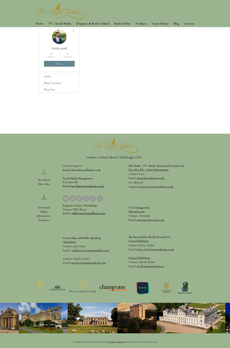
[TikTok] (73, 198)
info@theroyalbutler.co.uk (86, 170)
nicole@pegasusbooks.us (150, 266)
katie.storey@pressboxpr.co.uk (156, 186)
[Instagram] (86, 198)
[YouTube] (66, 198)
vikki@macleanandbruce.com (88, 213)
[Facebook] (93, 198)
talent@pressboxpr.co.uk (151, 178)
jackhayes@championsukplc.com (90, 250)
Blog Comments (52, 83)
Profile (47, 76)
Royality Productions (117, 342)
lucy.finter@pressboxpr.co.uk (87, 186)
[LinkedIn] (100, 198)
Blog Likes (49, 89)
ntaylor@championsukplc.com (88, 263)
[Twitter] (79, 198)
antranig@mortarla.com (150, 220)
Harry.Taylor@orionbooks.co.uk (155, 249)
